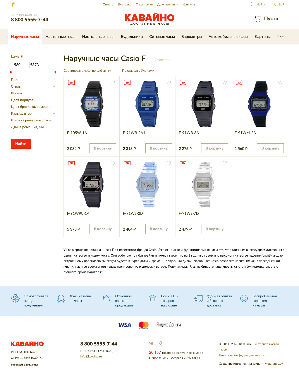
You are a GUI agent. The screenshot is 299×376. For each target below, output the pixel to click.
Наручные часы (25, 37)
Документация (167, 4)
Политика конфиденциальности (241, 355)
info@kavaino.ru (91, 356)
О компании (144, 4)
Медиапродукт (275, 363)
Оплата (108, 4)
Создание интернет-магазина (239, 363)
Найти (260, 4)
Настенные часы (60, 37)
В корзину (103, 148)
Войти (283, 4)
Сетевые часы (162, 37)
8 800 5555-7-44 (29, 19)
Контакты (189, 4)
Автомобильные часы (228, 37)
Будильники (132, 37)
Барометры (191, 37)
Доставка (124, 4)
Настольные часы (98, 37)
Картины (263, 37)
